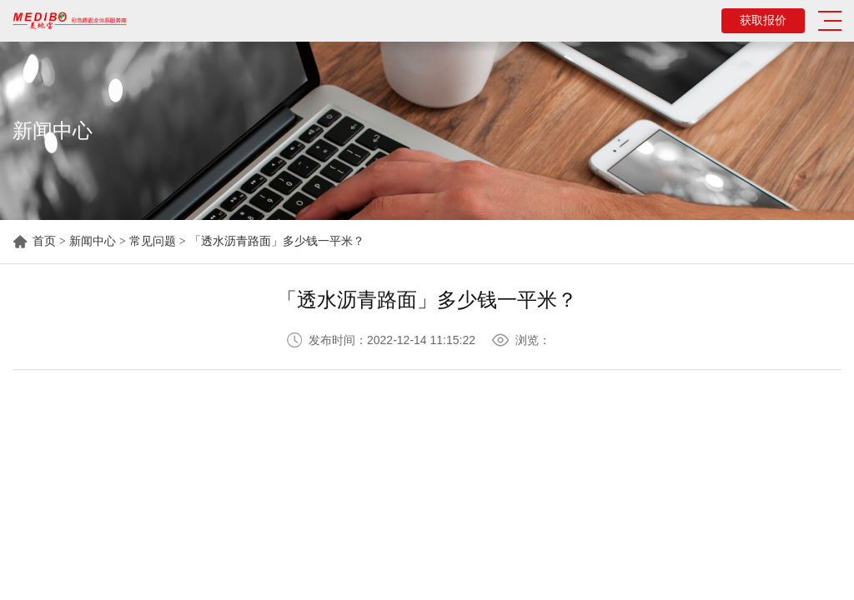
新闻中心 (92, 241)
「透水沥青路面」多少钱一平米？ (276, 241)
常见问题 (152, 241)
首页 (44, 241)
